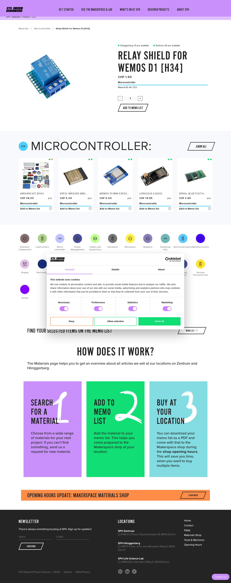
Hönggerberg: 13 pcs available (132, 45)
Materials (16, 17)
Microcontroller (42, 28)
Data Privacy (83, 572)
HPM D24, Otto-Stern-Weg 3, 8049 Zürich (145, 562)
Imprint (68, 572)
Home (187, 521)
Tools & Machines (194, 540)
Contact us (220, 577)
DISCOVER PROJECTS (158, 9)
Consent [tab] (69, 269)
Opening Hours (193, 545)
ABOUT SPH (183, 9)
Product (26, 17)
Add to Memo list (36, 208)
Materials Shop (192, 535)
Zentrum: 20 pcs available (165, 45)
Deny (71, 321)
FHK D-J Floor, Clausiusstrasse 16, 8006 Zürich (148, 534)
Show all (201, 146)
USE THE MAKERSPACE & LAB (96, 9)
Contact (188, 525)
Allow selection (115, 321)
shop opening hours (180, 451)
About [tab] (161, 269)
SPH (8, 17)
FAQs (187, 530)
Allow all (159, 321)
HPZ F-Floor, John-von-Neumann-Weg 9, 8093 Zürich (146, 548)
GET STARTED (66, 9)
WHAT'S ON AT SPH (130, 9)
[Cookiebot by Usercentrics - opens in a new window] (167, 259)
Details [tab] (115, 269)
